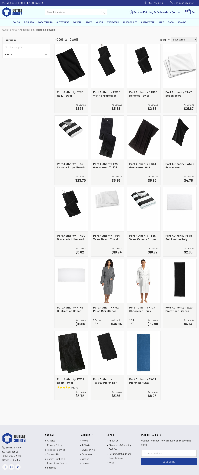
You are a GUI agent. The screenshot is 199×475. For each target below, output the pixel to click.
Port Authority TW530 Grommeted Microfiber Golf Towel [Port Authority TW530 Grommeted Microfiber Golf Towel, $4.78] (179, 165)
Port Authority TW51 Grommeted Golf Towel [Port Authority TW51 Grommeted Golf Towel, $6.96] (142, 165)
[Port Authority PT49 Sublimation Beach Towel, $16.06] (71, 281)
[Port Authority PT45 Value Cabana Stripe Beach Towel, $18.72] (143, 209)
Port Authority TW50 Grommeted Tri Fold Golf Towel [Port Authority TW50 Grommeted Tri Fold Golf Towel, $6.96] (106, 165)
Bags (171, 22)
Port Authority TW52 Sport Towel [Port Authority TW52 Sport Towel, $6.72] (70, 380)
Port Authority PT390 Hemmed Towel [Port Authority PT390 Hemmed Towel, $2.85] (143, 93)
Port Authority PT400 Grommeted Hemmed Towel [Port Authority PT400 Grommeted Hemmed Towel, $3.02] (71, 237)
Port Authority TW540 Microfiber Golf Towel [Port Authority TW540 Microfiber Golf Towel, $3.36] (105, 380)
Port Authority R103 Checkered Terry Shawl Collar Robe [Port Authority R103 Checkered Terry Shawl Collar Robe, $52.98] (142, 309)
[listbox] (184, 39)
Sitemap (51, 467)
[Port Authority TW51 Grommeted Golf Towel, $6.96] (143, 138)
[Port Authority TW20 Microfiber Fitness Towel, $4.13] (179, 281)
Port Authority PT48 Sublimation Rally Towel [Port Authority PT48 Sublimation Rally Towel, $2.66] (178, 237)
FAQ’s (111, 462)
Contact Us (12, 451)
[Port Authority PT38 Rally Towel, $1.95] (71, 66)
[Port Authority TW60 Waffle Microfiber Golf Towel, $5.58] (107, 66)
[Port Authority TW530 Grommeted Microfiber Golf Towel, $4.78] (179, 138)
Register (188, 2)
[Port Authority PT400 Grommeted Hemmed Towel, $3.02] (71, 209)
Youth (99, 22)
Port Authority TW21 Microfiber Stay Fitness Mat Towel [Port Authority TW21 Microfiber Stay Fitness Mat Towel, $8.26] (142, 380)
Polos (16, 22)
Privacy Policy (54, 445)
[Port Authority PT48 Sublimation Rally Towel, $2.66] (179, 209)
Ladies (88, 22)
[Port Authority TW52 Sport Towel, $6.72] (71, 353)
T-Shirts (29, 22)
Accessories (130, 22)
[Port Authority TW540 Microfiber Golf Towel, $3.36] (107, 353)
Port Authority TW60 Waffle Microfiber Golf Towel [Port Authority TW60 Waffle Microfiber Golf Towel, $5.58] (106, 93)
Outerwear (62, 22)
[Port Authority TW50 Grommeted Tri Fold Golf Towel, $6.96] (107, 138)
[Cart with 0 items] (191, 12)
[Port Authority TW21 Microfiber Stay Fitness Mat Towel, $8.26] (143, 353)
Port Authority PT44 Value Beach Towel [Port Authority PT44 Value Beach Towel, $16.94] (106, 237)
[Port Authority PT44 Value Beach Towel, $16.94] (107, 209)
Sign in (177, 2)
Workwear (113, 22)
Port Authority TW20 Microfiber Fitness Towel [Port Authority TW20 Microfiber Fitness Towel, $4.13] (179, 309)
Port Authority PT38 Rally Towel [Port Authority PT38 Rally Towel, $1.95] (70, 93)
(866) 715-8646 (155, 2)
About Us (114, 440)
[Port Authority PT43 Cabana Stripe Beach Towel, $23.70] (71, 138)
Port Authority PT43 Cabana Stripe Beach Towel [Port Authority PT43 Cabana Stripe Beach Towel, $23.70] (71, 165)
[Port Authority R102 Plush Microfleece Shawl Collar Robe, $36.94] (107, 281)
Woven (77, 22)
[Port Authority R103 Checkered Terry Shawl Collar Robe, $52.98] (143, 281)
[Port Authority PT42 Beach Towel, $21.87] (179, 66)
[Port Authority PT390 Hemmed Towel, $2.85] (143, 66)
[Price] (26, 54)
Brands (181, 22)
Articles (51, 440)
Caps (161, 22)
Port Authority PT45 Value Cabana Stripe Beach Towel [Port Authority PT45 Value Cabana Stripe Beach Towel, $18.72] (142, 237)
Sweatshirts (45, 22)
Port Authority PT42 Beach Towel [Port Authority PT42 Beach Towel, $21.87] (178, 93)
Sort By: (165, 39)
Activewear (148, 22)
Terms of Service (56, 449)
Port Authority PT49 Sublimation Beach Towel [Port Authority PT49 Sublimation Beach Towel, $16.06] (70, 309)
